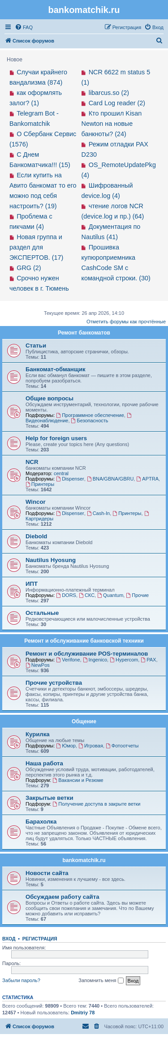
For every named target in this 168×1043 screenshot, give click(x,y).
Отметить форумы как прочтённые (126, 321)
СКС (87, 595)
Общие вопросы (49, 398)
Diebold (36, 536)
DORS (66, 595)
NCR (32, 462)
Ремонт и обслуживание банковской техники (84, 641)
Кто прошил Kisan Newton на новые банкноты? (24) (112, 123)
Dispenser (70, 478)
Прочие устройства (54, 682)
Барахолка (41, 821)
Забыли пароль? (21, 980)
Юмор (66, 745)
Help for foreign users (56, 438)
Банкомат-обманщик (56, 369)
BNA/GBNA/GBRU (110, 478)
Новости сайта (47, 873)
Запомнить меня (100, 981)
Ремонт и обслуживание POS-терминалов (87, 653)
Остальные (42, 612)
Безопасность (89, 420)
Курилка (38, 734)
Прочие (137, 595)
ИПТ (32, 583)
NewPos (38, 665)
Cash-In (98, 513)
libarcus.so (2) (109, 92)
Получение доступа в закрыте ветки (96, 804)
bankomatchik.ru (83, 860)
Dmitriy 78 (83, 1012)
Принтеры (40, 484)
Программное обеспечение (90, 415)
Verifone (68, 659)
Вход (8, 938)
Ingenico (95, 659)
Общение (84, 721)
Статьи (36, 345)
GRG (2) (29, 267)
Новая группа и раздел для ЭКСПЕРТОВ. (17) (36, 247)
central (61, 473)
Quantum (110, 595)
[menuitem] (24, 27)
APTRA (147, 478)
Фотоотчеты (122, 745)
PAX (148, 659)
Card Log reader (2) (117, 103)
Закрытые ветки (49, 797)
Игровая (90, 745)
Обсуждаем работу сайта (62, 896)
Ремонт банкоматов (84, 333)
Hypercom (124, 659)
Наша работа (44, 763)
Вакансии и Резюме (77, 780)
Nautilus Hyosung (51, 560)
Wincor (36, 501)
